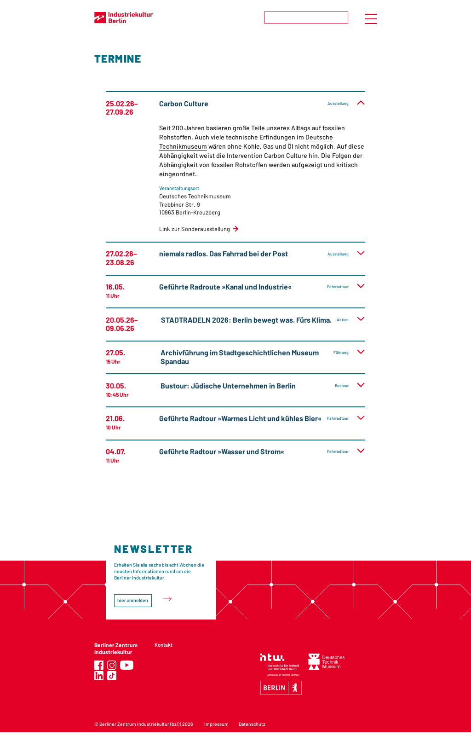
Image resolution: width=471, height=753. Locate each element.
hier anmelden (132, 600)
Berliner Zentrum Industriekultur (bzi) (139, 724)
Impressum (216, 724)
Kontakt (163, 645)
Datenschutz (252, 724)
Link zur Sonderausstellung (194, 228)
